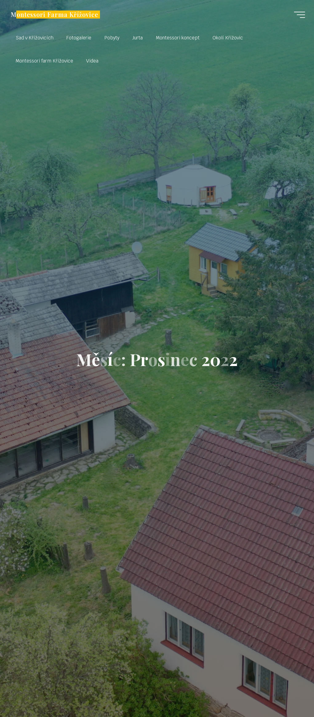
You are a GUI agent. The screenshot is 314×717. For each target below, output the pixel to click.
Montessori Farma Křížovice (54, 14)
